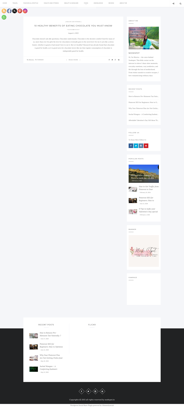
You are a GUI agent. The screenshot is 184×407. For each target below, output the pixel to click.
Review (118, 3)
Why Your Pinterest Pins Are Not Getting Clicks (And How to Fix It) (144, 108)
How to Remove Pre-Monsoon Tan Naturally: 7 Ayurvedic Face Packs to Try (144, 96)
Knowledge (104, 3)
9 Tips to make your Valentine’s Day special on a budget (148, 212)
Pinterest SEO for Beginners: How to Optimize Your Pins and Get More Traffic (144, 102)
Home (5, 3)
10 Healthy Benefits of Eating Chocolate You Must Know (73, 25)
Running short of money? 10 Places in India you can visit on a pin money (142, 178)
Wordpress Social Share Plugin (81, 405)
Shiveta (31, 60)
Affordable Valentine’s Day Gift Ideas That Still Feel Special (144, 120)
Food (91, 3)
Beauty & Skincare (75, 3)
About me (131, 3)
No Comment (39, 60)
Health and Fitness (54, 3)
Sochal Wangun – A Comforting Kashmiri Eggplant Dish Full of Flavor (144, 114)
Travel (16, 3)
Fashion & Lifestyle (33, 3)
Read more (73, 60)
